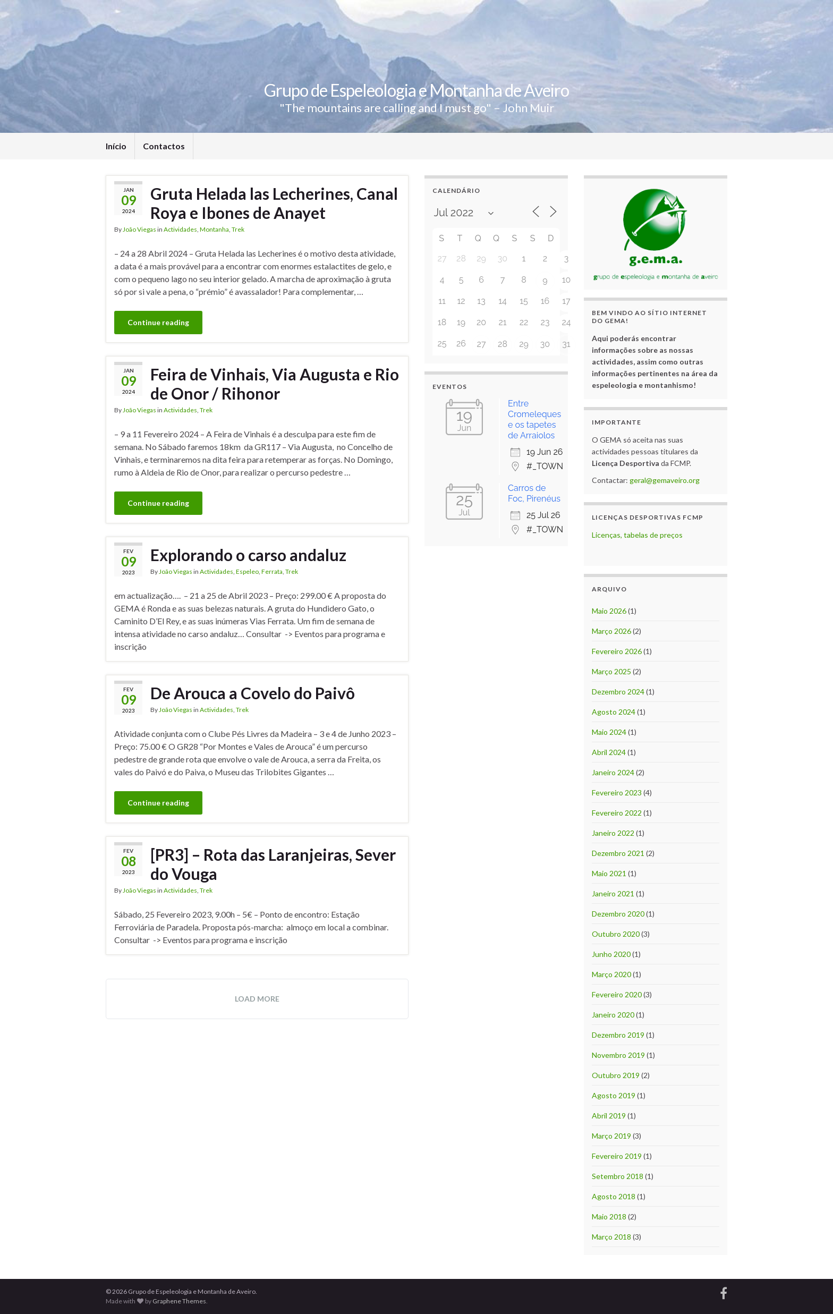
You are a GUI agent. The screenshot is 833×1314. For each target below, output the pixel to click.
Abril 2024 (609, 752)
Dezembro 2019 (618, 1034)
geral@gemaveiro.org (665, 480)
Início (116, 146)
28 (502, 344)
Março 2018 (611, 1236)
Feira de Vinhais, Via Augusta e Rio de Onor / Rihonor (274, 383)
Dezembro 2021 (618, 853)
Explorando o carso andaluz (248, 554)
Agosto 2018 (613, 1196)
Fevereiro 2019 (617, 1155)
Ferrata (272, 571)
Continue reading (158, 322)
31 (566, 344)
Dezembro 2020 (618, 913)
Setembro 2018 (617, 1176)
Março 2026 (611, 630)
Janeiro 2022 (613, 832)
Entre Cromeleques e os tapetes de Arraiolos (534, 419)
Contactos (164, 146)
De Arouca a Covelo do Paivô (252, 692)
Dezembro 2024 (618, 691)
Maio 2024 (609, 731)
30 (545, 344)
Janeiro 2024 (613, 772)
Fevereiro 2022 (617, 812)
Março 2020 (611, 974)
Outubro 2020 (616, 933)
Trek (238, 229)
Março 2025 (611, 671)
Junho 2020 (611, 954)
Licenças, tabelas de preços (637, 534)
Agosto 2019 (613, 1095)
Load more (257, 998)
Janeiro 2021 (613, 893)
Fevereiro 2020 (617, 994)
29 (524, 344)
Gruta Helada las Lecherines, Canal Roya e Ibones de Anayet (274, 203)
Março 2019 (611, 1135)
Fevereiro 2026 (617, 651)
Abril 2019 (609, 1115)
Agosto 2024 (613, 711)
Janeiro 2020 (613, 1014)
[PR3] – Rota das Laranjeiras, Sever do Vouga (273, 864)
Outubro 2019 (616, 1075)
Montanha (214, 229)
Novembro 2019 (618, 1054)
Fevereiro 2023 (617, 792)
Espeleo (247, 571)
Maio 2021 (609, 873)
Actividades (180, 229)
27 (481, 344)
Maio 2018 (609, 1216)
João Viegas (139, 229)
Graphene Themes (179, 1301)
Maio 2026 (609, 610)
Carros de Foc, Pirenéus (534, 493)
